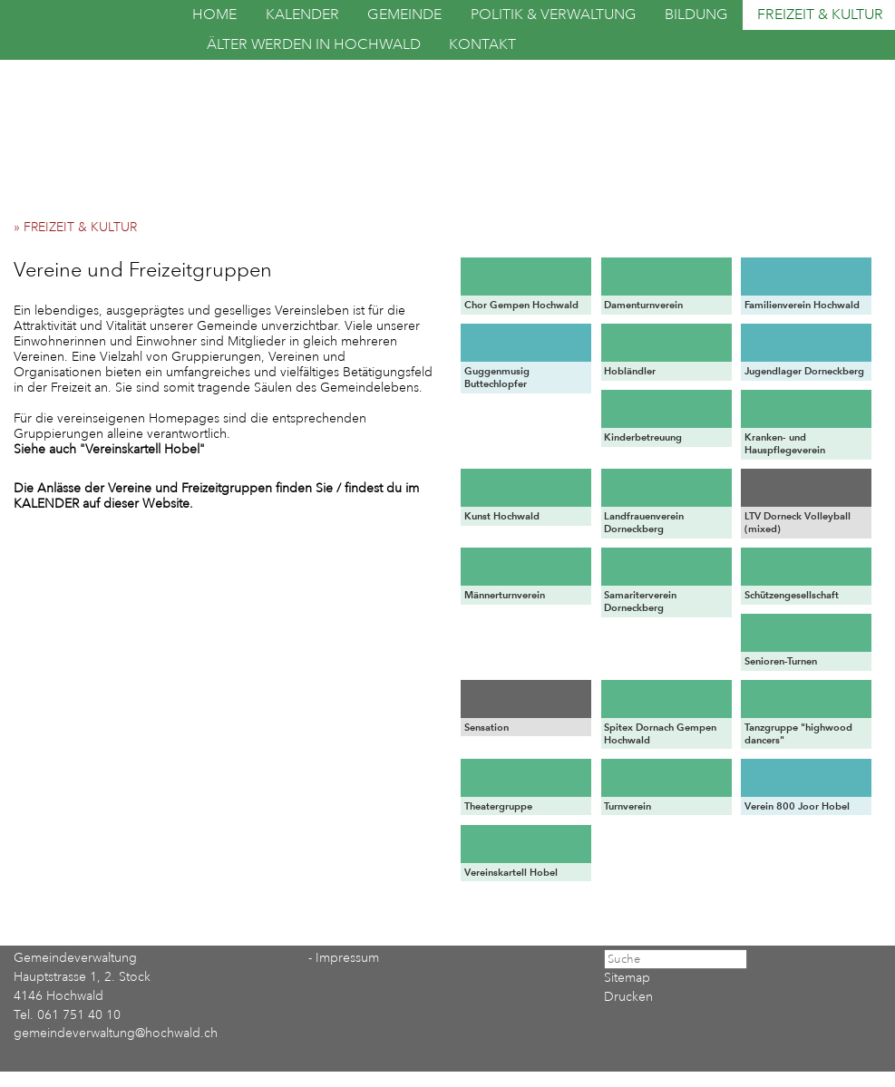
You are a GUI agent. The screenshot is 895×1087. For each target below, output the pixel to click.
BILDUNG (696, 14)
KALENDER (302, 14)
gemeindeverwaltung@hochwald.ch (116, 1033)
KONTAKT (482, 44)
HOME (214, 14)
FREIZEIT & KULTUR (820, 14)
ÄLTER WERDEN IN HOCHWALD (314, 44)
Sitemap (627, 977)
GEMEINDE (404, 14)
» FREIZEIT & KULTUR (81, 227)
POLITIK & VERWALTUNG (554, 14)
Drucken (628, 997)
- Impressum (343, 958)
